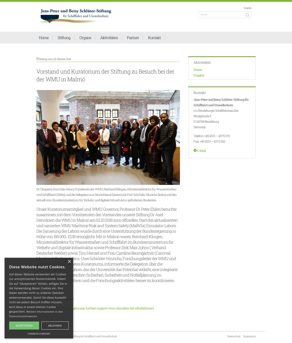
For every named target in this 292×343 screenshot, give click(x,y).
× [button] (69, 261)
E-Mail (199, 151)
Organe (85, 37)
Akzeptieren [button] (24, 325)
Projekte (198, 75)
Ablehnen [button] (55, 325)
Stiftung (64, 37)
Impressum (249, 336)
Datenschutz (233, 336)
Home (44, 37)
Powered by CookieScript (39, 333)
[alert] (39, 298)
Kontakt (154, 37)
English (247, 8)
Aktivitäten (109, 37)
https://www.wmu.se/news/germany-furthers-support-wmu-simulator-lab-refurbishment (95, 308)
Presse (197, 69)
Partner (133, 37)
